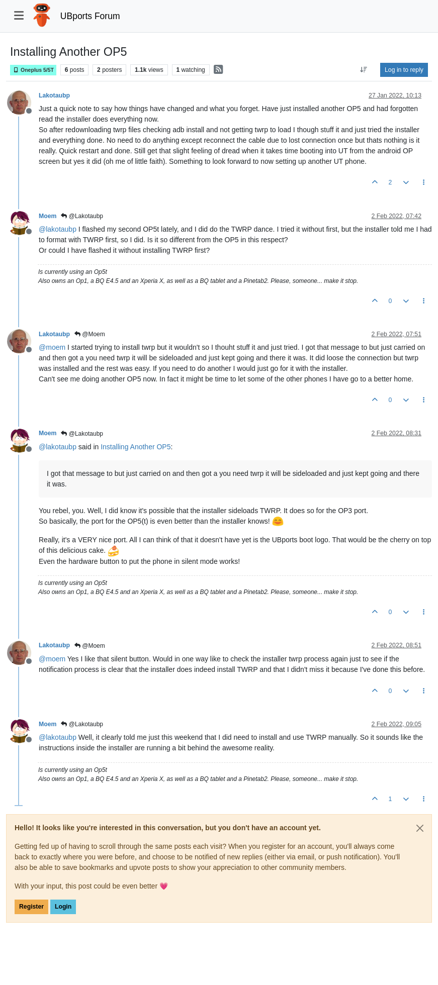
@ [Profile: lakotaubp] (57, 229)
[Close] (419, 828)
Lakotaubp (54, 95)
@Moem (89, 334)
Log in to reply (404, 69)
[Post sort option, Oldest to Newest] (364, 70)
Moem (47, 216)
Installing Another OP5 (135, 447)
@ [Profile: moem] (52, 347)
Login (63, 906)
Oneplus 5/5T (33, 70)
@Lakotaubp (82, 216)
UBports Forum (90, 16)
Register (31, 906)
